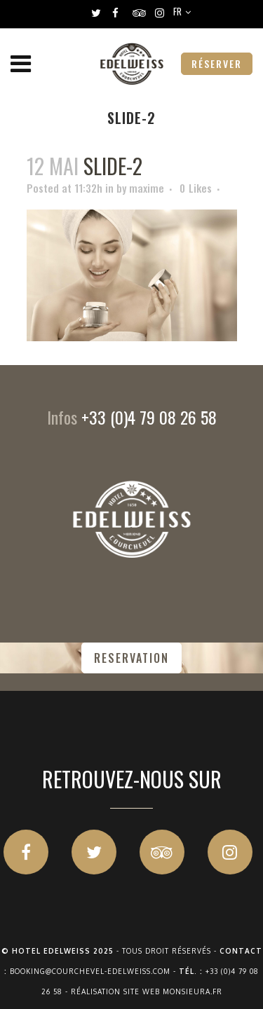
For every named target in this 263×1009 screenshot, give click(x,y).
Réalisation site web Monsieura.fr (146, 991)
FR (177, 11)
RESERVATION (131, 658)
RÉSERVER (216, 63)
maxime (146, 187)
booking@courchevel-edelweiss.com (90, 971)
